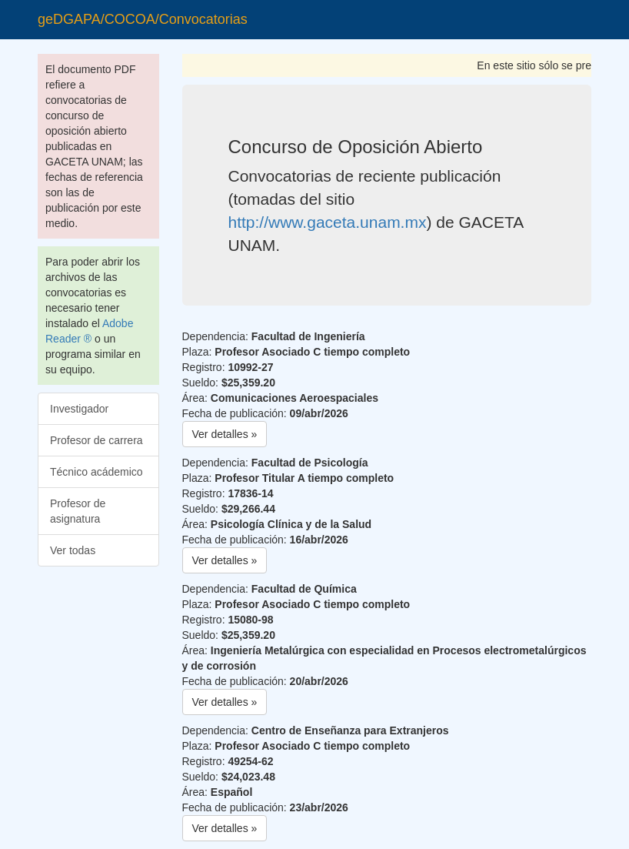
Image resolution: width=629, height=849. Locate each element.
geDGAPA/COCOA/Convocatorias (143, 19)
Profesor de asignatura (77, 511)
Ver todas (72, 550)
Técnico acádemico (96, 472)
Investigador (79, 409)
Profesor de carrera (96, 440)
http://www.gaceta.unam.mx (327, 222)
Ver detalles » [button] (225, 434)
